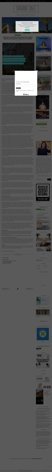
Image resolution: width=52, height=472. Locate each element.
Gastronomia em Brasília (27, 23)
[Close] (37, 71)
